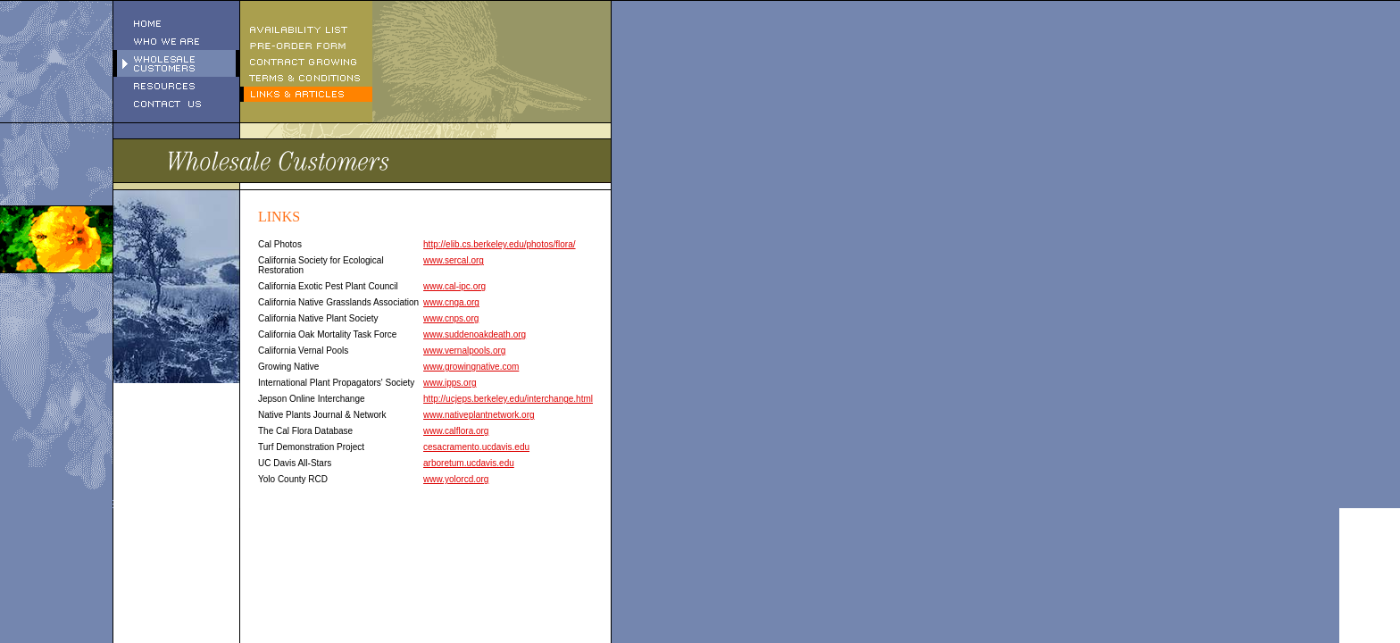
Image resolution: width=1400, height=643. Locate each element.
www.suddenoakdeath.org (474, 334)
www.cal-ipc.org (454, 286)
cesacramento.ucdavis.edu (476, 447)
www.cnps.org (451, 318)
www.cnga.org (451, 302)
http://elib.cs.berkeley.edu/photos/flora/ (499, 244)
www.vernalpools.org (464, 350)
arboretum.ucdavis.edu (468, 463)
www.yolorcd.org (455, 479)
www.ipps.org (449, 383)
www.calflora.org (455, 431)
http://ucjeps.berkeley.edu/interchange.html (508, 399)
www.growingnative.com (471, 367)
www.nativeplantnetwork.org (479, 415)
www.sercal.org (453, 260)
